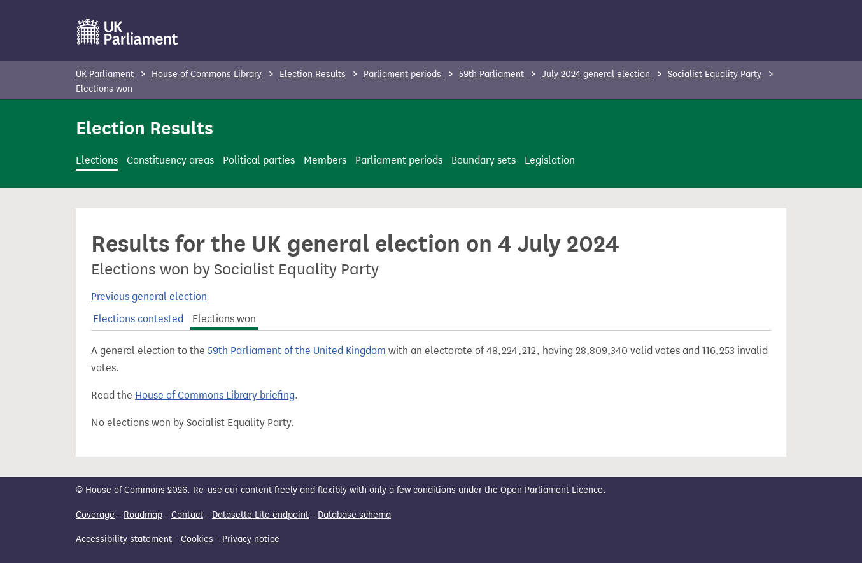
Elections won (224, 319)
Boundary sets (483, 160)
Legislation (550, 160)
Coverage (95, 515)
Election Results (312, 74)
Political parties (259, 160)
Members (325, 160)
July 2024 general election (597, 74)
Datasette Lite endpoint (260, 515)
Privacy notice (250, 539)
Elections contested (138, 319)
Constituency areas (170, 160)
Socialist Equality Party (716, 74)
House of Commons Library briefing (215, 395)
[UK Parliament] (128, 32)
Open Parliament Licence (551, 490)
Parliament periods (404, 74)
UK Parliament (105, 74)
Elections (97, 160)
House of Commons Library (207, 74)
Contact (187, 515)
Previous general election (149, 296)
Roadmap (143, 515)
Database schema (354, 515)
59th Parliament (492, 74)
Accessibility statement (124, 539)
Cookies (197, 539)
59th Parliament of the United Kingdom (297, 351)
